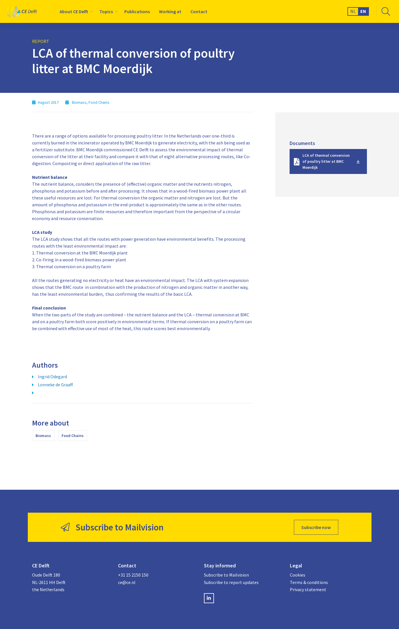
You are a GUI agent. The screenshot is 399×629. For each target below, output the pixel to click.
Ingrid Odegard (52, 376)
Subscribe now (316, 527)
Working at (170, 11)
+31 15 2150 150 (133, 575)
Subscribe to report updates (231, 582)
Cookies (297, 575)
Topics (106, 11)
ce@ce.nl (126, 582)
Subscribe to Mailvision (226, 575)
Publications (137, 11)
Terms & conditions (309, 582)
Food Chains (73, 435)
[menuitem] (75, 11)
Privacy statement (308, 589)
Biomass (43, 435)
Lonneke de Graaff (55, 384)
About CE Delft (74, 11)
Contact (198, 11)
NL (353, 11)
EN (363, 11)
